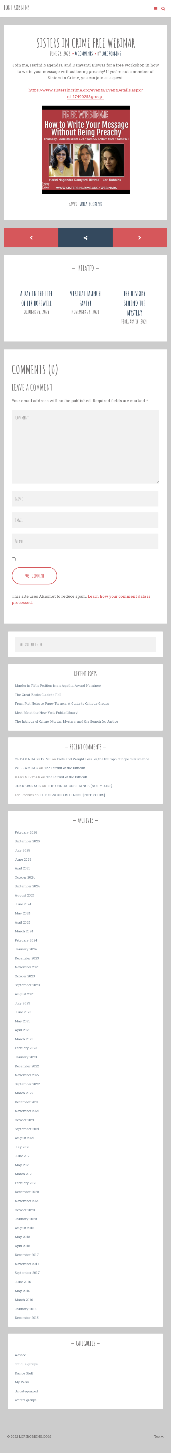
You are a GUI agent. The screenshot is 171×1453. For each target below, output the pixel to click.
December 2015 (27, 1317)
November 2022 (27, 1075)
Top (159, 1436)
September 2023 (27, 985)
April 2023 (23, 1030)
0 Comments (84, 53)
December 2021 (26, 1102)
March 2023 (24, 1039)
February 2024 (26, 940)
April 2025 (23, 868)
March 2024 (24, 931)
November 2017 (27, 1264)
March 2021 (24, 1174)
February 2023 (26, 1048)
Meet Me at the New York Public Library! (46, 712)
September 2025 (27, 841)
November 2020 (27, 1201)
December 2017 (27, 1254)
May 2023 (23, 1021)
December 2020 (27, 1191)
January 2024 (26, 949)
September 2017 (27, 1272)
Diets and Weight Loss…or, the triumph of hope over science (103, 759)
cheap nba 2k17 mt (33, 759)
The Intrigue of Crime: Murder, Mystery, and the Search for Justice (66, 721)
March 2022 (24, 1093)
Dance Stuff (24, 1373)
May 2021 (22, 1165)
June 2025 (23, 859)
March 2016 (24, 1299)
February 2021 (26, 1183)
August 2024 (25, 895)
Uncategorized (91, 203)
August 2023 (25, 994)
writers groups (25, 1400)
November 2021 (27, 1111)
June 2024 (23, 904)
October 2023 (25, 976)
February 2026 (26, 832)
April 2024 (23, 922)
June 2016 (23, 1281)
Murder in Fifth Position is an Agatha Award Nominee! (58, 685)
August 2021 (24, 1138)
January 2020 (26, 1219)
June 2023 (23, 1012)
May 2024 (23, 913)
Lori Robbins (17, 7)
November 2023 (27, 967)
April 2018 (22, 1246)
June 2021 (23, 1156)
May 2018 (22, 1236)
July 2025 (22, 850)
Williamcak (26, 768)
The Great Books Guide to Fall (38, 694)
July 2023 (22, 1003)
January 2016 (25, 1309)
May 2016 (22, 1291)
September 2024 (27, 886)
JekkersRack (28, 786)
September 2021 (27, 1129)
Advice (20, 1355)
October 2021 (24, 1120)
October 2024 (25, 877)
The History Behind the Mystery (134, 303)
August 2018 (24, 1228)
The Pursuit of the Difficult (64, 768)
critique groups (26, 1364)
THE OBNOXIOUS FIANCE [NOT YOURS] (79, 786)
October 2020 (25, 1210)
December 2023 (27, 958)
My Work (22, 1382)
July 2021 (22, 1147)
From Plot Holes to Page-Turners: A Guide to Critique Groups (62, 703)
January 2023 (26, 1057)
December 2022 (27, 1066)
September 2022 (27, 1084)
